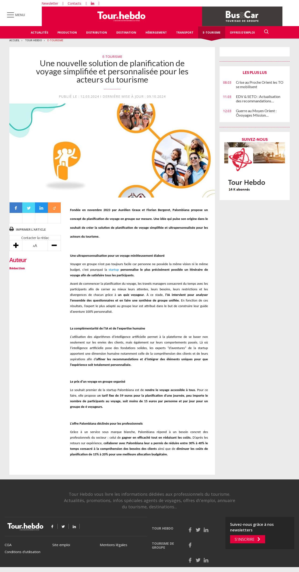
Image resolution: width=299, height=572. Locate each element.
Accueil (14, 40)
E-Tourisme (212, 33)
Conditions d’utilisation (22, 551)
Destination (126, 33)
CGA (8, 544)
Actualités (39, 33)
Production (67, 33)
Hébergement (156, 33)
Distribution (96, 33)
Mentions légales (113, 544)
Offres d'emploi (242, 33)
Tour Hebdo (33, 40)
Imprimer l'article (31, 229)
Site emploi (61, 544)
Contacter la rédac (35, 238)
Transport (184, 33)
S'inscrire (244, 539)
